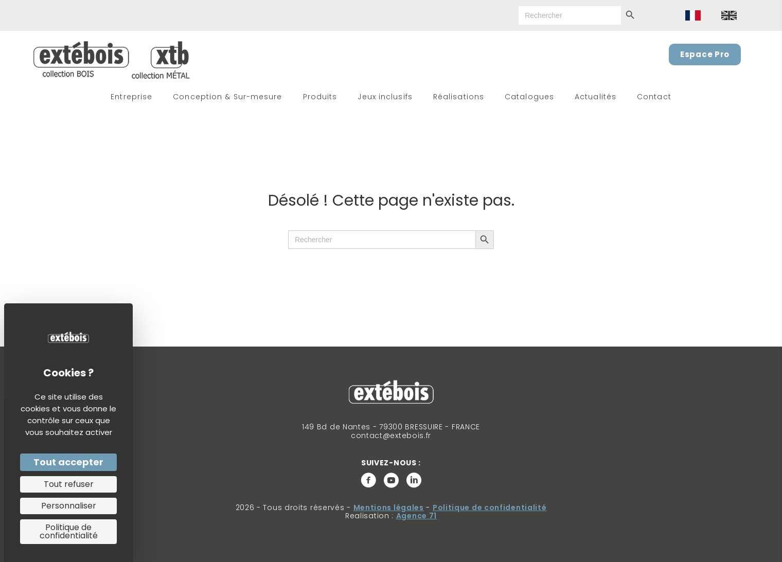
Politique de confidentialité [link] (69, 531)
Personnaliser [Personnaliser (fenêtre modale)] (68, 506)
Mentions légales (388, 507)
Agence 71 (416, 516)
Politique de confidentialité (490, 507)
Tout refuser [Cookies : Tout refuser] (69, 484)
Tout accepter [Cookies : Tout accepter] (68, 462)
